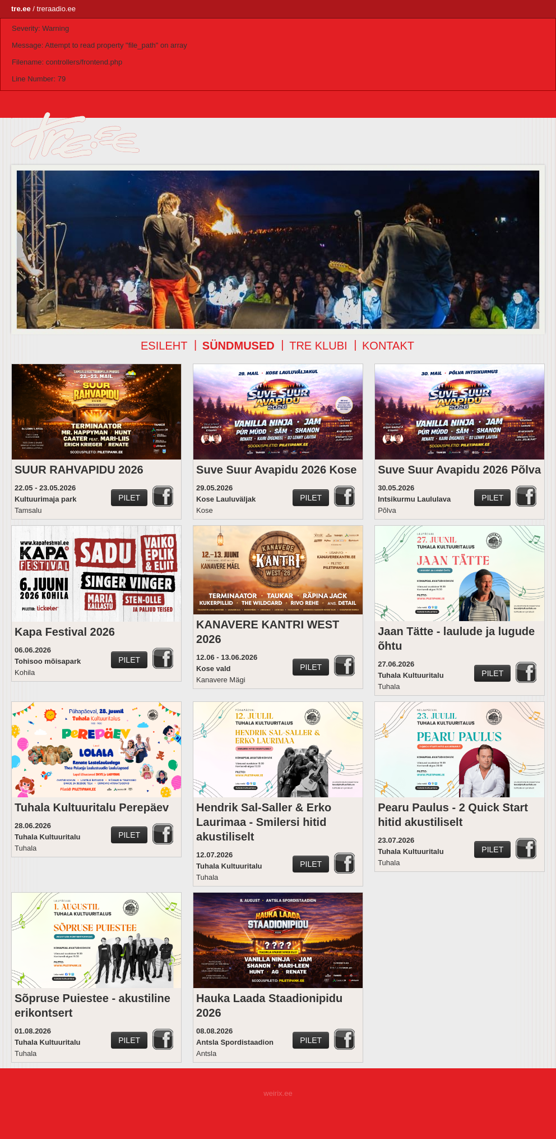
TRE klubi (318, 345)
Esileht (164, 345)
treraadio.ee (56, 8)
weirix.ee (277, 1093)
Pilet (129, 497)
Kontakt (388, 345)
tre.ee (21, 8)
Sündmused (238, 345)
